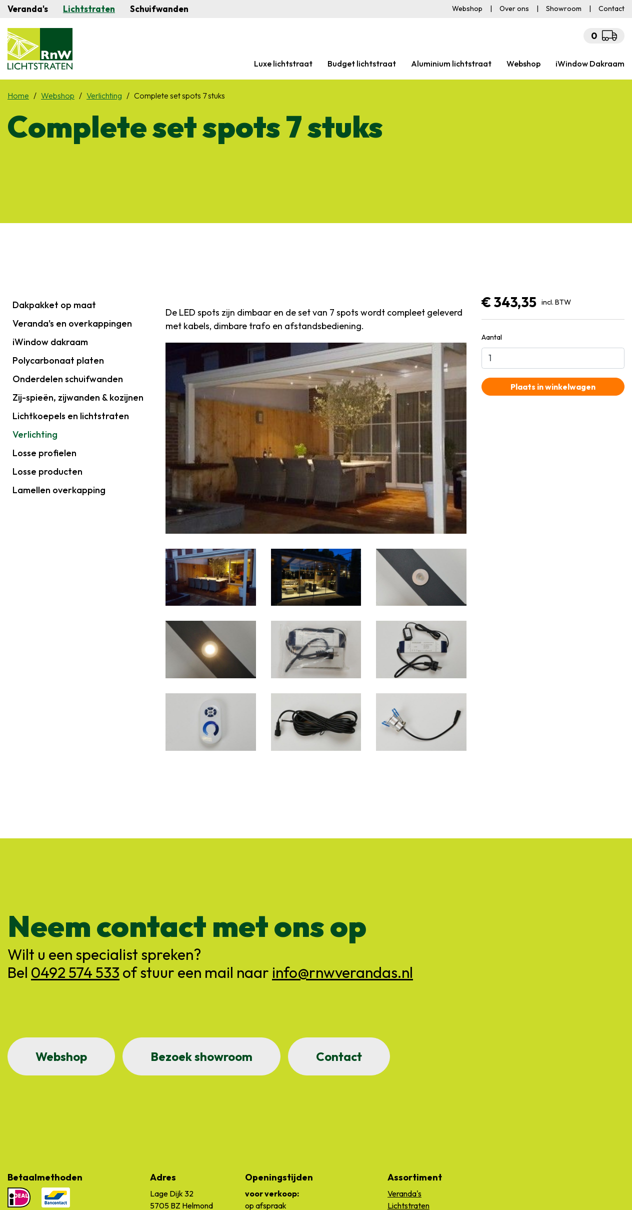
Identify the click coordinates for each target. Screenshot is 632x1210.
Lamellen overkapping (59, 490)
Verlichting (35, 434)
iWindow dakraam (50, 342)
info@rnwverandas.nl (342, 972)
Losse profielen (44, 453)
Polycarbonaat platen (58, 360)
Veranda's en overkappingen (72, 323)
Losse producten (47, 471)
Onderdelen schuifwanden (67, 379)
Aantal (492, 337)
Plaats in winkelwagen (553, 387)
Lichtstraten (89, 9)
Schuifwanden (159, 9)
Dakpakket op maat (54, 305)
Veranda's (28, 9)
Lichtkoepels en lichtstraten (70, 416)
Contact (339, 1056)
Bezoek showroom (201, 1056)
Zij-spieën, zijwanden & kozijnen (78, 397)
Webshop (61, 1056)
